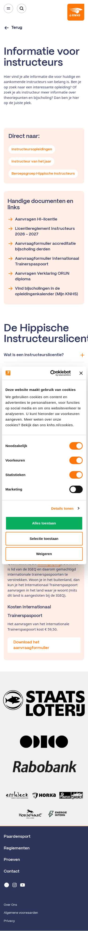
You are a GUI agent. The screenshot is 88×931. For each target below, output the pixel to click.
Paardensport (17, 836)
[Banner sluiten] (81, 373)
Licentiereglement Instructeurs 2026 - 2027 (41, 231)
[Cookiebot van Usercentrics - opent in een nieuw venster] (52, 373)
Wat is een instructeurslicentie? (44, 355)
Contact (11, 871)
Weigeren (44, 554)
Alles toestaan (44, 523)
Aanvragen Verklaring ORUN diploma (38, 276)
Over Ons (10, 904)
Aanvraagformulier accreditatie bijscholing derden (42, 246)
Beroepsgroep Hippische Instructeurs (43, 173)
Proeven (12, 860)
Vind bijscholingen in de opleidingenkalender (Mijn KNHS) (43, 291)
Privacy (9, 921)
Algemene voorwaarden (21, 912)
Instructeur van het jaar (31, 161)
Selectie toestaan (44, 539)
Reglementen (17, 848)
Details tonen (62, 508)
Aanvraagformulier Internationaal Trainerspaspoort (43, 261)
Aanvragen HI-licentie (32, 219)
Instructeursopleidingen (31, 149)
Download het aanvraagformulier (31, 645)
